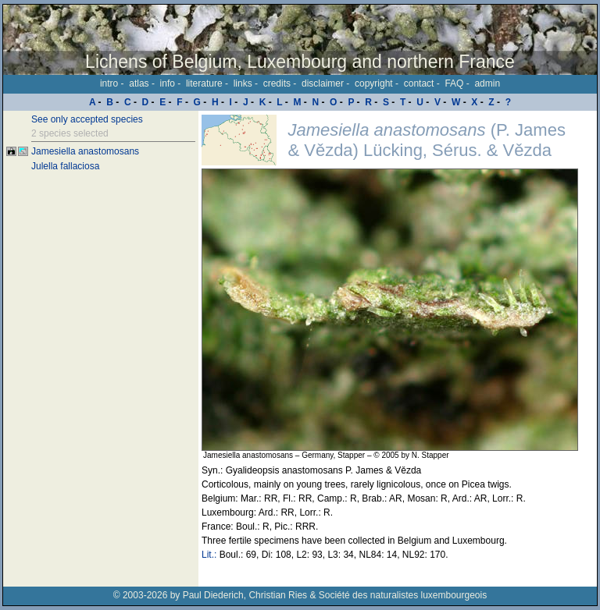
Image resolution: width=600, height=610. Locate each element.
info (167, 83)
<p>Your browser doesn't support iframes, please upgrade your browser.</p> (397, 349)
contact (419, 83)
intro (109, 83)
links (243, 83)
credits (277, 83)
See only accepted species (87, 119)
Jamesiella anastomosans (85, 151)
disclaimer (323, 83)
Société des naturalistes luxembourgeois (403, 595)
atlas (138, 83)
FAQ (454, 83)
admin (487, 83)
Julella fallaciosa (65, 166)
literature (204, 83)
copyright (374, 83)
